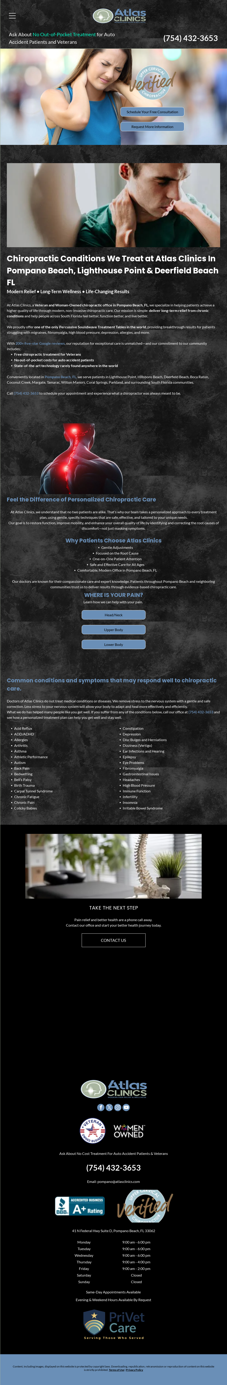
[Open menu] (10, 13)
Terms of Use (116, 1366)
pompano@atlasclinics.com (118, 1177)
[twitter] (109, 1104)
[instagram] (117, 1104)
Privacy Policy (134, 1366)
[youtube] (126, 1104)
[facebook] (100, 1104)
